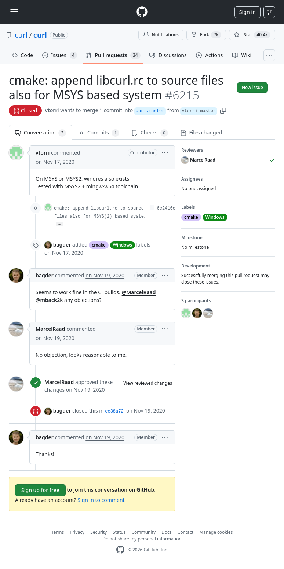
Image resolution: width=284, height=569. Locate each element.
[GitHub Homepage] (120, 549)
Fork (206, 34)
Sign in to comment (100, 499)
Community (143, 532)
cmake (99, 245)
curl (21, 35)
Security (98, 532)
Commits (99, 133)
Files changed (201, 132)
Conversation (40, 133)
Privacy (77, 532)
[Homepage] (142, 12)
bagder (62, 244)
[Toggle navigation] (14, 11)
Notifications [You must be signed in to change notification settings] (161, 35)
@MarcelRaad (139, 292)
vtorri (52, 110)
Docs (166, 532)
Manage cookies (216, 532)
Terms (57, 532)
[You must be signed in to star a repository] (252, 35)
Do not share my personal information (142, 539)
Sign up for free (40, 490)
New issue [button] (252, 87)
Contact (185, 532)
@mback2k (49, 299)
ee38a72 (114, 411)
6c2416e (166, 208)
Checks (150, 133)
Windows (122, 245)
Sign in (247, 11)
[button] (223, 110)
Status (119, 532)
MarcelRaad (50, 328)
